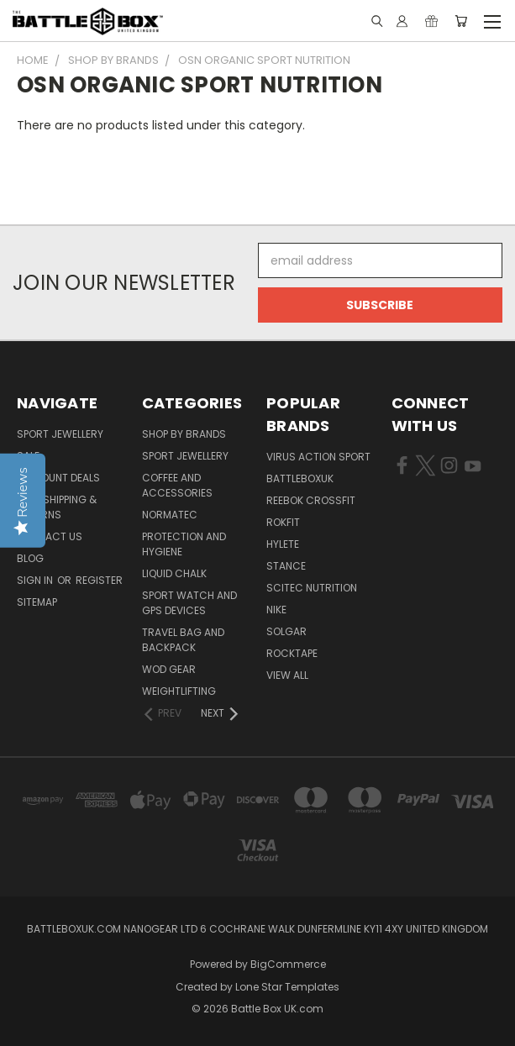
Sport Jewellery (60, 434)
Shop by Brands (184, 434)
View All (287, 675)
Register (99, 580)
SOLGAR (286, 631)
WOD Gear (169, 669)
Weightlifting (179, 691)
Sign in (36, 580)
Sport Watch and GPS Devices (189, 603)
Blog (30, 558)
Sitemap (37, 602)
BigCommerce (288, 964)
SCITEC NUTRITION (311, 588)
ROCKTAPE (292, 653)
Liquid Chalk (174, 573)
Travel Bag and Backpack (183, 639)
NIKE (276, 609)
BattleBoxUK (300, 478)
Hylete (282, 544)
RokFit (283, 522)
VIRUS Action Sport (318, 456)
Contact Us (49, 536)
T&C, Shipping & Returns (57, 507)
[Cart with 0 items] (461, 21)
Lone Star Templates (287, 987)
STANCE (286, 566)
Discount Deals (58, 477)
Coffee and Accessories (177, 485)
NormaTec (169, 514)
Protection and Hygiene (184, 544)
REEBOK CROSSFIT (310, 500)
